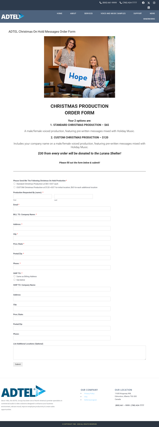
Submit (18, 364)
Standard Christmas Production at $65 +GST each (37, 184)
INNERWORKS (149, 19)
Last (55, 200)
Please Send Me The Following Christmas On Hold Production (40, 181)
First (14, 200)
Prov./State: (18, 315)
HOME (59, 14)
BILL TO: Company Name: (25, 215)
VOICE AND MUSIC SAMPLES (113, 14)
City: (15, 305)
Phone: (17, 264)
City (15, 234)
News (152, 14)
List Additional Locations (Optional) (28, 344)
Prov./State (18, 244)
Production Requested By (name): (28, 193)
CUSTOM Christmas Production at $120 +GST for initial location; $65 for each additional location (56, 188)
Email (16, 205)
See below (20, 280)
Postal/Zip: (18, 254)
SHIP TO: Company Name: (24, 285)
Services (88, 14)
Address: (17, 224)
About (73, 14)
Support (138, 14)
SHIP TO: (17, 273)
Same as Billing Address (26, 277)
